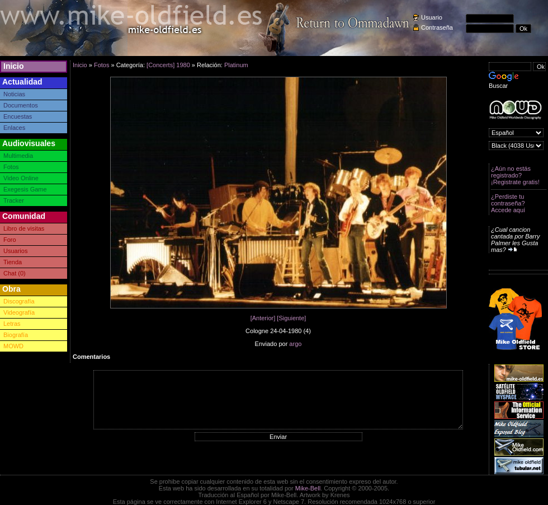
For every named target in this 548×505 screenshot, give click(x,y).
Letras (12, 323)
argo (295, 343)
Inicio (13, 66)
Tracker (13, 200)
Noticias (14, 94)
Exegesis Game (25, 189)
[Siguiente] (291, 318)
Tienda (12, 262)
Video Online (21, 178)
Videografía (19, 312)
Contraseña (437, 27)
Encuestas (17, 116)
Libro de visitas (23, 228)
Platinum (236, 65)
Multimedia (18, 155)
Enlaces (14, 127)
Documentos (20, 105)
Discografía (19, 301)
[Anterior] (263, 318)
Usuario (431, 17)
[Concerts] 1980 (168, 65)
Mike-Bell (307, 488)
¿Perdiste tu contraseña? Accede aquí (508, 203)
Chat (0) (14, 273)
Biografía (15, 334)
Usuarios (15, 250)
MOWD (13, 346)
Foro (9, 239)
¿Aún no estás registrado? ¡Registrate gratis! (515, 175)
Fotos (11, 166)
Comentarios (91, 356)
